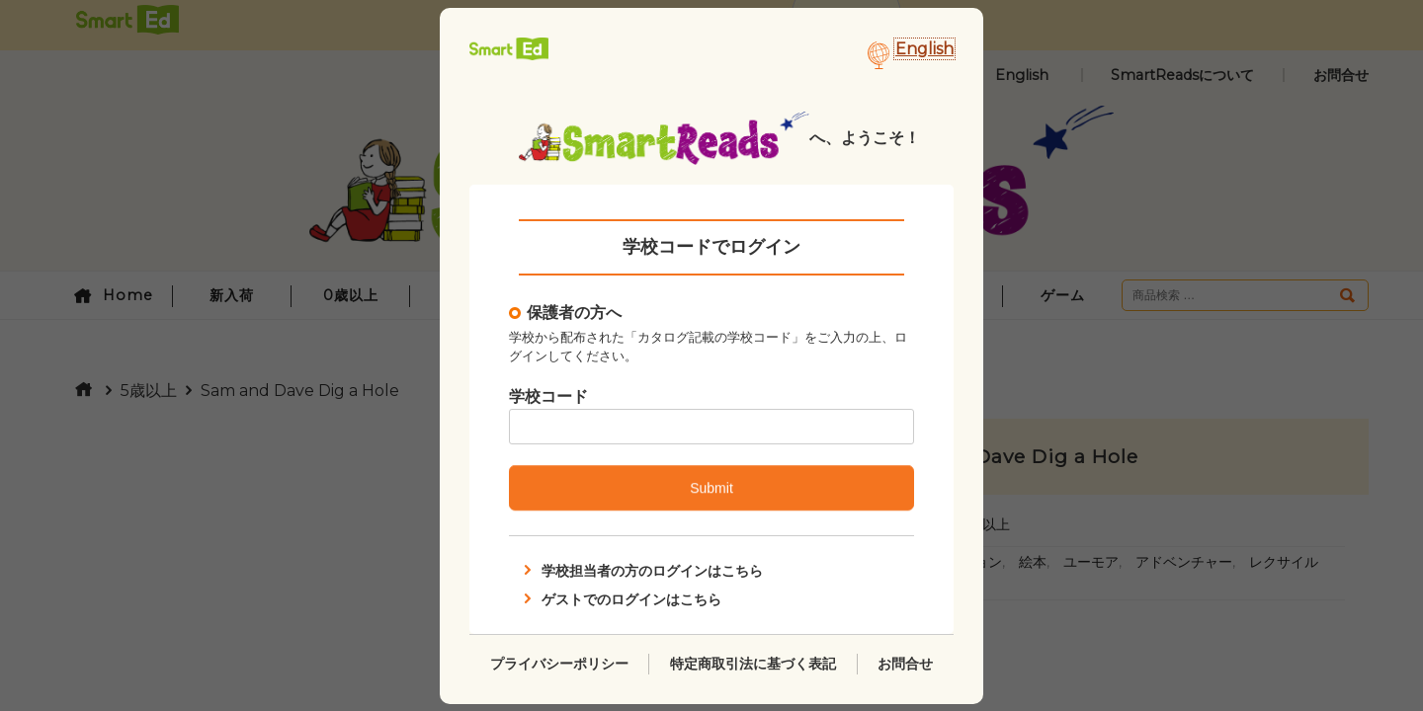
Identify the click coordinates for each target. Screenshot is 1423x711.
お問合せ (905, 663)
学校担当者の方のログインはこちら (641, 571)
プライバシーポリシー (559, 663)
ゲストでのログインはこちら (620, 598)
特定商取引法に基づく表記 (753, 663)
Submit (711, 488)
